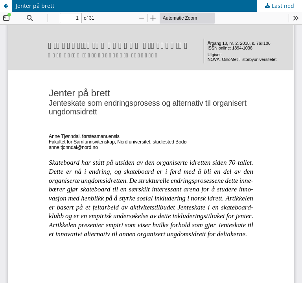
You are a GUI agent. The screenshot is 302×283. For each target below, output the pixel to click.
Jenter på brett (35, 5)
